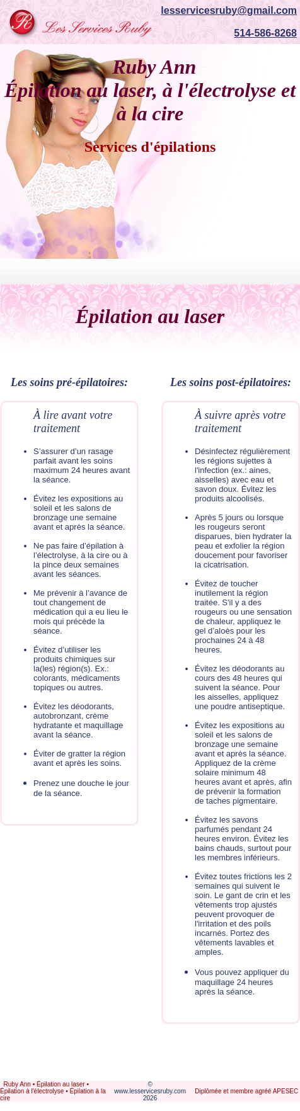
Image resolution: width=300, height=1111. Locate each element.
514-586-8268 (265, 33)
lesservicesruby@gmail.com (229, 10)
